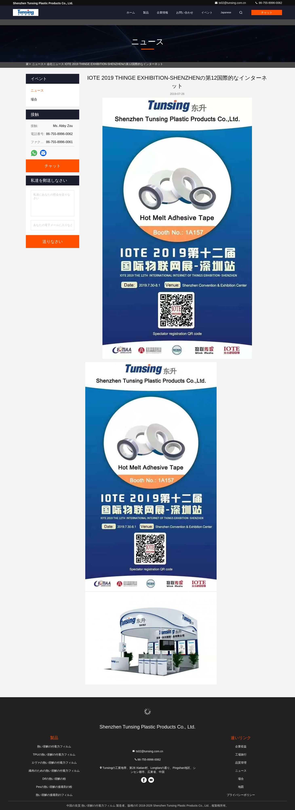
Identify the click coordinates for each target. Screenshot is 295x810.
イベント (207, 12)
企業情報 (162, 12)
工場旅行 (241, 754)
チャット (266, 12)
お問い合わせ (184, 12)
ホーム (130, 12)
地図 (241, 786)
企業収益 (241, 746)
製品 (146, 12)
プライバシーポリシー (241, 794)
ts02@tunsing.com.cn (231, 2)
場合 (241, 778)
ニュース (37, 64)
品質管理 (241, 762)
